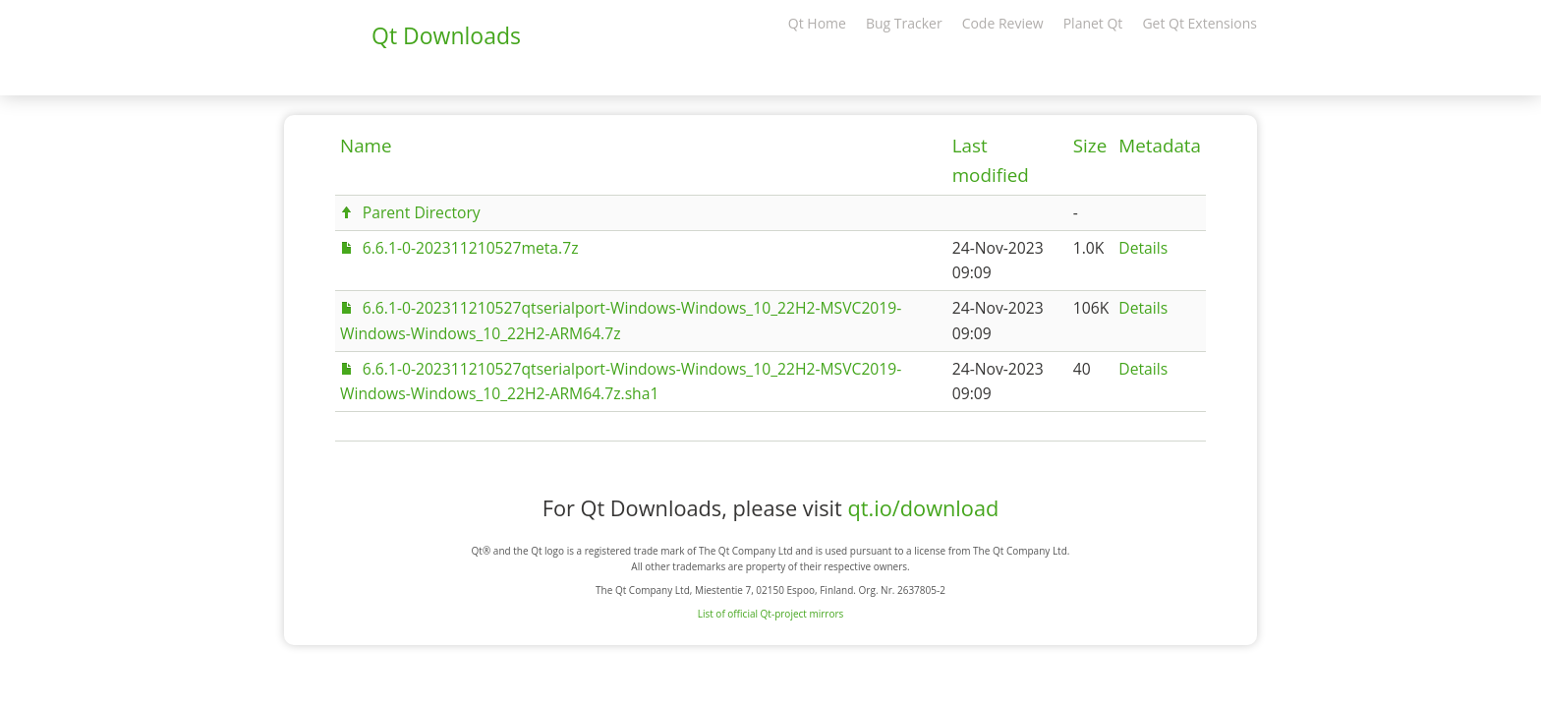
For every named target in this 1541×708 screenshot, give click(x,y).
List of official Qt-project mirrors (771, 613)
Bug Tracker (904, 23)
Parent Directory (422, 212)
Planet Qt (1093, 23)
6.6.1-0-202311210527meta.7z (471, 248)
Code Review (1003, 23)
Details (1143, 248)
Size (1090, 145)
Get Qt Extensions (1199, 23)
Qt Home (817, 23)
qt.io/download (923, 508)
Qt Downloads (446, 35)
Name (366, 145)
